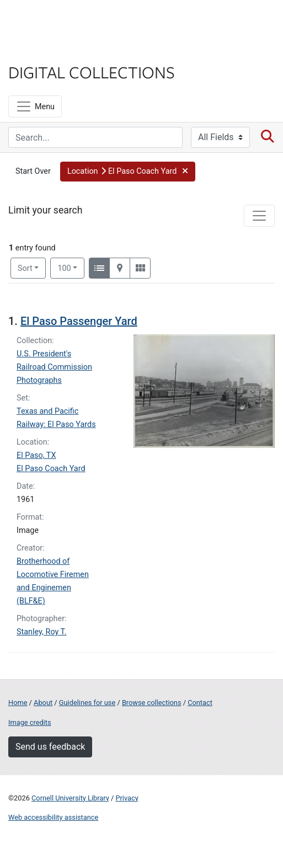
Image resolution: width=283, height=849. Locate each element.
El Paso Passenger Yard (78, 321)
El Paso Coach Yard (51, 468)
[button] (127, 171)
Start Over (33, 171)
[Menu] (35, 106)
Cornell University (63, 21)
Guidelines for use (87, 702)
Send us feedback (50, 746)
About (43, 702)
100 (70, 267)
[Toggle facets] (259, 216)
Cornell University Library (70, 798)
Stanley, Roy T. (41, 632)
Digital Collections (91, 72)
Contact (200, 702)
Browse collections (151, 702)
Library (41, 50)
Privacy (126, 798)
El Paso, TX (36, 455)
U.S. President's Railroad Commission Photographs (54, 367)
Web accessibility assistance (53, 817)
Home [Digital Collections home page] (17, 702)
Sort (25, 268)
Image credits (29, 722)
